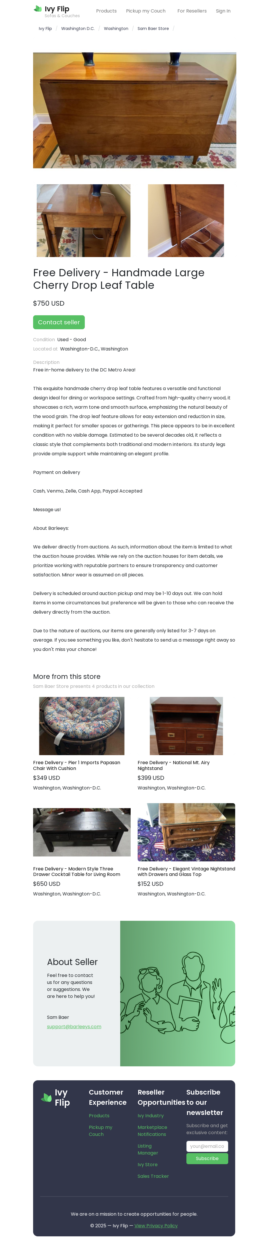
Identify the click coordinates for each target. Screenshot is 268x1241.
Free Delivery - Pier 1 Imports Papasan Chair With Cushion (76, 765)
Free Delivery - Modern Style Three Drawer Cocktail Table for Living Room (76, 871)
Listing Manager (148, 1149)
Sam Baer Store (153, 28)
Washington (116, 28)
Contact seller (59, 322)
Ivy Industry (151, 1115)
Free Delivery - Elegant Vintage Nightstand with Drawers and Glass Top (186, 871)
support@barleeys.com (74, 1026)
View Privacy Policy (156, 1225)
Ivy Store (148, 1164)
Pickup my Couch (146, 11)
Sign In (223, 11)
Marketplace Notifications (152, 1131)
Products (106, 11)
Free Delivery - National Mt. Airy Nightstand (174, 765)
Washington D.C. (78, 28)
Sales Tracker (153, 1176)
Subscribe (207, 1158)
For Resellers (192, 11)
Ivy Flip (45, 28)
